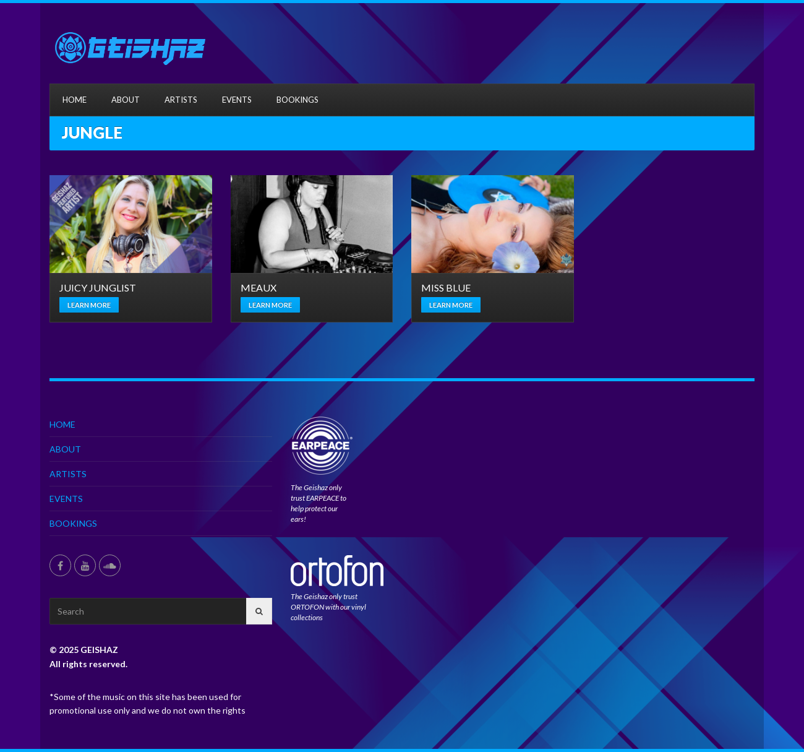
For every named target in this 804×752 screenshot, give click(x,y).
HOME (74, 100)
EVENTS (237, 100)
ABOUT (125, 100)
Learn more (89, 305)
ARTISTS (181, 100)
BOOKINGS (297, 100)
